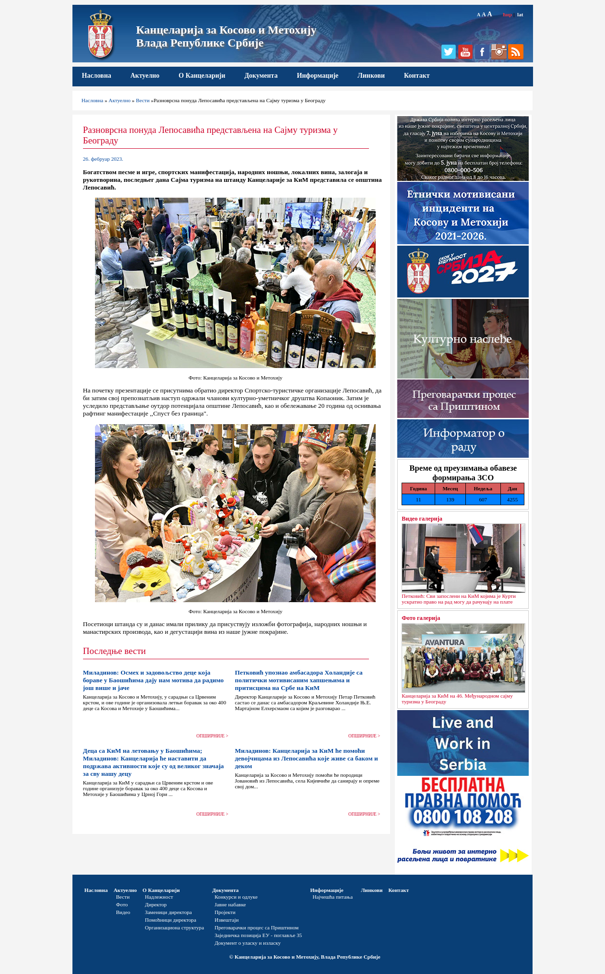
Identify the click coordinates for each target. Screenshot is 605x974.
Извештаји (226, 920)
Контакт (417, 75)
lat (520, 14)
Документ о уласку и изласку (247, 943)
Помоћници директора (170, 920)
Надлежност (159, 897)
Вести (143, 100)
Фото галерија (421, 618)
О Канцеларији (201, 75)
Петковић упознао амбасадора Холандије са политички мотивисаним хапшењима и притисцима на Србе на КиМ (298, 680)
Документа (260, 75)
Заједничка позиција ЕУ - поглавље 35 (258, 935)
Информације (318, 75)
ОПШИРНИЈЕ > (212, 736)
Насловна (96, 75)
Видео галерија (422, 518)
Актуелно (145, 75)
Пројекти (225, 912)
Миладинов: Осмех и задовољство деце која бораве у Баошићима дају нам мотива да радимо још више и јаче (153, 680)
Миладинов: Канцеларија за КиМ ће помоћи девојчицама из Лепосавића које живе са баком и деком (306, 758)
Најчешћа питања (332, 897)
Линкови (371, 75)
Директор (155, 904)
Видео (123, 912)
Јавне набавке (230, 904)
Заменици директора (168, 912)
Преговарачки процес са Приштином (256, 927)
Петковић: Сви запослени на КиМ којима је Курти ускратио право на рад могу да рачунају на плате (459, 599)
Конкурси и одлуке (236, 897)
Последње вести (114, 651)
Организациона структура (174, 927)
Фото (122, 904)
